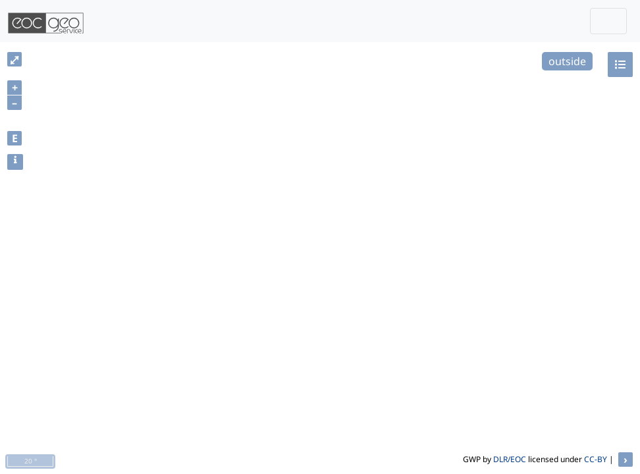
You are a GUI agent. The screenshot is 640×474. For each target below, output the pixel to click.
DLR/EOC (509, 459)
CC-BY (595, 459)
